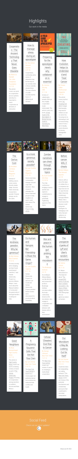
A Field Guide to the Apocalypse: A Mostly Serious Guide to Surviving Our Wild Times (46, 119)
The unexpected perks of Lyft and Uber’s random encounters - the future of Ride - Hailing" (64, 283)
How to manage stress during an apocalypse (31, 52)
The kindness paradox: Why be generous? (14, 245)
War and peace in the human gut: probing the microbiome (47, 250)
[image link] (14, 37)
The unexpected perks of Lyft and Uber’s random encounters (64, 249)
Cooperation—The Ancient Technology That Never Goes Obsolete (14, 57)
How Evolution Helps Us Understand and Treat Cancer (64, 71)
